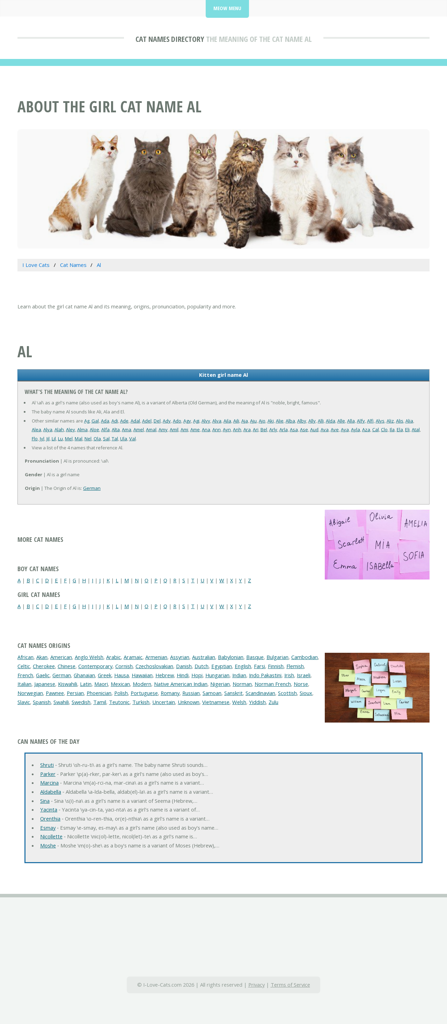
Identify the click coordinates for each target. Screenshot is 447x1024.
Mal (78, 438)
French (25, 675)
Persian (75, 692)
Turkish (140, 701)
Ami (184, 429)
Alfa (105, 429)
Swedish (81, 701)
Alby (301, 421)
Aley (70, 429)
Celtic (23, 666)
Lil (54, 438)
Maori (101, 683)
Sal (106, 438)
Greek (104, 675)
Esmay (48, 827)
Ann (216, 429)
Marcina (49, 782)
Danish (184, 666)
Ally (312, 421)
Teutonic (119, 701)
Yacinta (48, 809)
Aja (244, 421)
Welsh (239, 701)
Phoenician (99, 692)
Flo (35, 438)
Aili (236, 421)
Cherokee (44, 666)
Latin (85, 683)
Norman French (273, 683)
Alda (330, 421)
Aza (366, 429)
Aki (271, 421)
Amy (163, 429)
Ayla (355, 429)
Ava (325, 429)
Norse (301, 683)
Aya (345, 429)
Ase (304, 429)
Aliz (390, 421)
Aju (253, 421)
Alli (321, 421)
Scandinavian (260, 692)
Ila (392, 429)
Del (157, 421)
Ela (400, 429)
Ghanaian (84, 675)
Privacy (256, 984)
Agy (187, 421)
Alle (341, 421)
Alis (399, 421)
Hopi (197, 675)
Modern (142, 683)
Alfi (370, 421)
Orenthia (50, 818)
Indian (239, 675)
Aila (227, 421)
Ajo (262, 421)
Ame (195, 429)
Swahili (61, 701)
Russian (191, 692)
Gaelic (43, 675)
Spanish (42, 701)
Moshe (48, 845)
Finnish (276, 666)
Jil (48, 438)
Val (132, 438)
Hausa (121, 675)
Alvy (205, 421)
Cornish (124, 666)
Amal (151, 429)
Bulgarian (277, 656)
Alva (216, 421)
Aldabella (50, 791)
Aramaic (133, 656)
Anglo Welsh (89, 656)
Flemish (295, 666)
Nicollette (51, 836)
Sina (45, 800)
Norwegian (30, 692)
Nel (88, 438)
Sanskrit (233, 692)
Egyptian (221, 666)
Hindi (183, 675)
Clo (384, 429)
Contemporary (95, 666)
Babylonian (230, 656)
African (25, 656)
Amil (174, 429)
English (243, 666)
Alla (351, 421)
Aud (314, 429)
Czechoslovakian (154, 666)
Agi (196, 421)
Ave (335, 429)
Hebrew (164, 675)
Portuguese (144, 692)
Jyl (42, 438)
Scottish (287, 692)
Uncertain (163, 701)
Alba (290, 421)
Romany (170, 692)
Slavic (23, 701)
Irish (289, 675)
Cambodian (304, 656)
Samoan (212, 692)
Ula (123, 438)
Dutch (201, 666)
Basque (255, 656)
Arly (273, 429)
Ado (177, 421)
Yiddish (257, 701)
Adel (147, 421)
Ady (167, 421)
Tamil (99, 701)
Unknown (188, 701)
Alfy (361, 421)
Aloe (94, 429)
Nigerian (220, 683)
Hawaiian (142, 675)
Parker (48, 773)
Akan (41, 656)
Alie (280, 421)
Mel (69, 438)
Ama (126, 429)
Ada (105, 421)
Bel (264, 429)
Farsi (259, 666)
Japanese (44, 683)
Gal (95, 421)
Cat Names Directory (169, 38)
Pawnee (55, 692)
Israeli (303, 675)
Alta (116, 429)
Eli (407, 429)
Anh (237, 429)
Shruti (47, 764)
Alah (59, 429)
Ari (255, 429)
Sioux (306, 692)
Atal (416, 429)
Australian (203, 656)
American (61, 656)
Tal (115, 438)
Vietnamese (215, 701)
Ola (97, 438)
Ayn (227, 429)
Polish (121, 692)
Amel (138, 429)
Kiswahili (67, 683)
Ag (86, 421)
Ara (247, 429)
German (92, 488)
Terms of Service (290, 984)
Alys (380, 421)
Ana (206, 429)
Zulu (273, 701)
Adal (135, 421)
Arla (283, 429)
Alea (36, 429)
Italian (24, 683)
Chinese (66, 666)
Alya (47, 429)
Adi (114, 421)
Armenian (156, 656)
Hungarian (217, 675)
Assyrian (179, 656)
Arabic (113, 656)
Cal (375, 429)
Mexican (120, 683)
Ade (124, 421)
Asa (294, 429)
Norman (242, 683)
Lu (60, 438)
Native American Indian (180, 683)
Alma (82, 429)
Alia (409, 421)
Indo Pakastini (265, 675)
